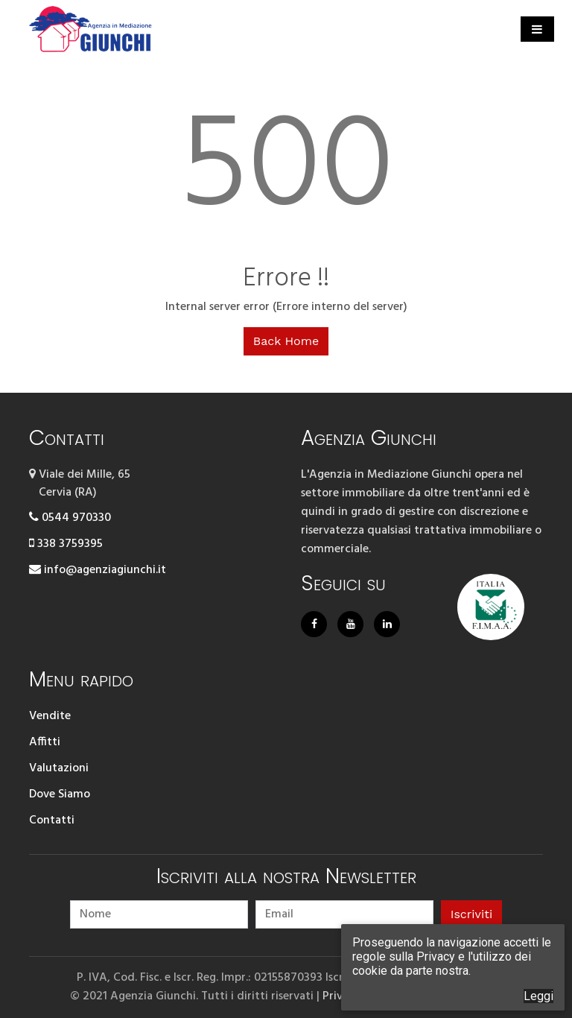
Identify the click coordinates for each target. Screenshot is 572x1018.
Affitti (44, 742)
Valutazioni (59, 768)
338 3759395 (66, 544)
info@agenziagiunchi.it (97, 570)
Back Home (286, 341)
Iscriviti (471, 914)
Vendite (50, 716)
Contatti (51, 820)
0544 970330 (70, 518)
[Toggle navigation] (537, 29)
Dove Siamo (59, 794)
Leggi (538, 996)
